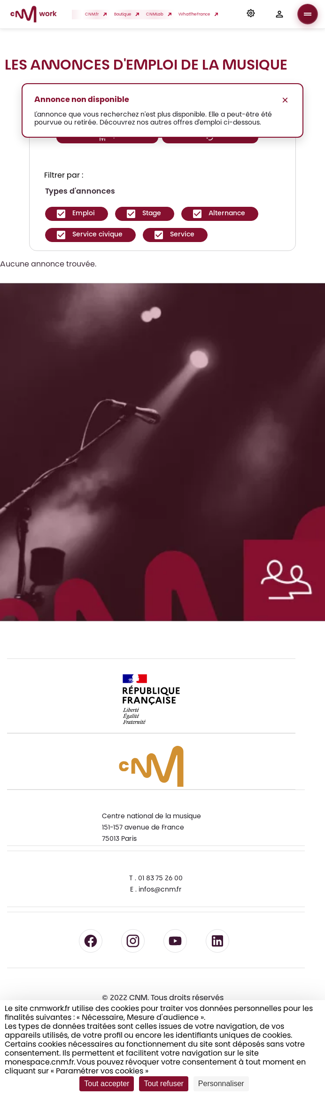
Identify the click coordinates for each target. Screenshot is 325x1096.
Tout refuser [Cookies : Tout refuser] (163, 1084)
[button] (251, 14)
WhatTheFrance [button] (197, 14)
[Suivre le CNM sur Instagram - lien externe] (133, 941)
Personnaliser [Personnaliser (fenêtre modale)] (221, 1084)
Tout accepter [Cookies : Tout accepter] (106, 1084)
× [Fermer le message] (285, 100)
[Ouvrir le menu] (307, 14)
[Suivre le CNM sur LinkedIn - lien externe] (217, 941)
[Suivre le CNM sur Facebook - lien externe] (90, 941)
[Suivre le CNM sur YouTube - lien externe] (175, 941)
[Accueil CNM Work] (33, 15)
